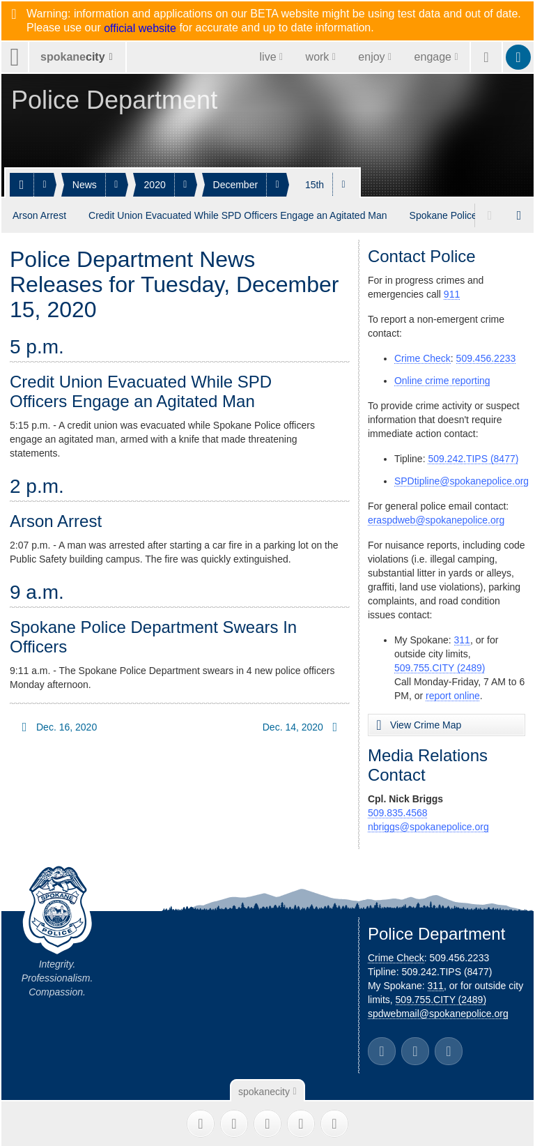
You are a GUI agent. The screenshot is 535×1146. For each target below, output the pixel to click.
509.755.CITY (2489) (440, 665)
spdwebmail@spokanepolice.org (438, 1010)
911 (452, 291)
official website (140, 28)
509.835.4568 (398, 810)
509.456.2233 (486, 355)
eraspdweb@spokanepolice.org (436, 517)
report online (453, 692)
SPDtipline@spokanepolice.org (461, 478)
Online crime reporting (442, 377)
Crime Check (422, 355)
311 (462, 637)
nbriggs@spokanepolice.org (428, 824)
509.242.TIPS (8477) (473, 455)
